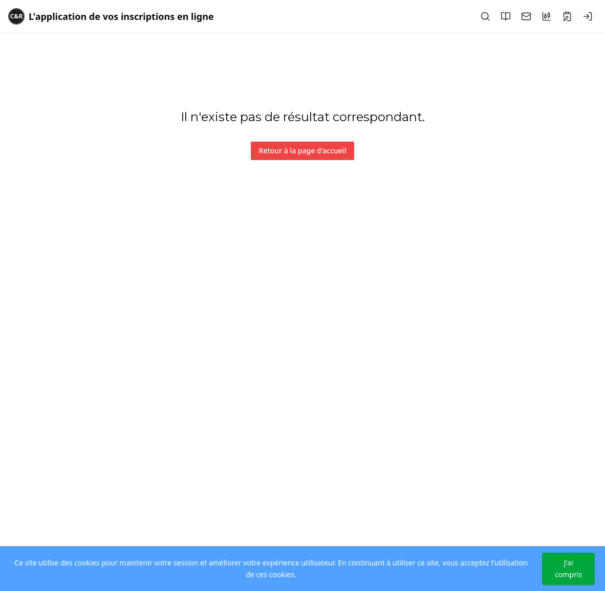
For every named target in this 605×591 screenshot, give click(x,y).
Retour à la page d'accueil (303, 150)
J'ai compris (568, 568)
